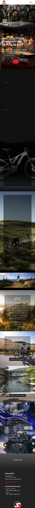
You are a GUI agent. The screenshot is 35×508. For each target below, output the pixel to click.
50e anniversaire (9, 55)
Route (17, 340)
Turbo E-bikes (17, 412)
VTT (17, 299)
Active (17, 374)
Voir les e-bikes (17, 447)
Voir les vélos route (18, 359)
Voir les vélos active (18, 395)
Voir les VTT (17, 325)
